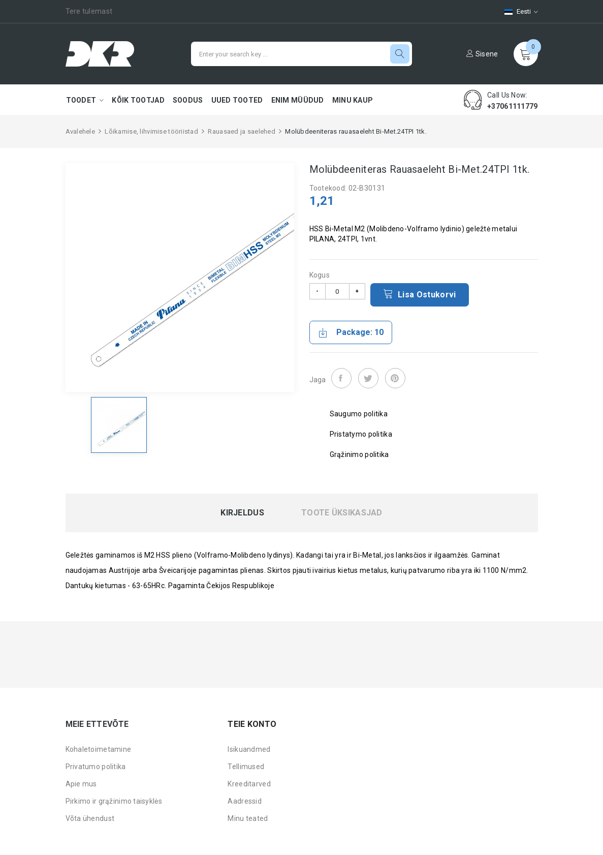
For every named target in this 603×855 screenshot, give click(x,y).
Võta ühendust (90, 818)
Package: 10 (351, 332)
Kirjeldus (242, 513)
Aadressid (245, 801)
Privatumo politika (96, 766)
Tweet (368, 378)
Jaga (341, 378)
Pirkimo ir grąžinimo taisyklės (114, 801)
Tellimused (246, 766)
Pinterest (395, 378)
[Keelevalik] (516, 11)
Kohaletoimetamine (99, 749)
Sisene (482, 54)
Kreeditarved (249, 784)
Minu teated (248, 818)
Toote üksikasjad (341, 513)
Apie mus (81, 784)
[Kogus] (337, 291)
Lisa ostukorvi (419, 293)
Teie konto (252, 724)
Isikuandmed (249, 749)
